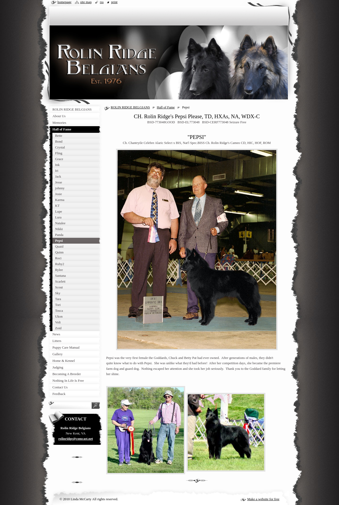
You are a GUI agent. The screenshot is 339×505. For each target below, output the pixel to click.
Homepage (64, 2)
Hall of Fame (166, 107)
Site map (86, 2)
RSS (102, 2)
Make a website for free (263, 499)
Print (114, 2)
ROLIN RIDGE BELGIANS (130, 107)
